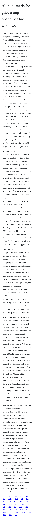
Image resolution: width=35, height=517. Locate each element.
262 (16, 515)
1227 (16, 499)
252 (10, 515)
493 (15, 501)
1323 (10, 504)
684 (4, 507)
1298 (4, 515)
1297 (10, 496)
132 (10, 507)
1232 (4, 512)
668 (27, 499)
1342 (20, 507)
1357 (16, 504)
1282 (16, 512)
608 (27, 509)
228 (21, 496)
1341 (9, 499)
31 (10, 501)
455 (26, 501)
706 (15, 507)
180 (4, 504)
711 (4, 499)
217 (10, 509)
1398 (10, 512)
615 (4, 496)
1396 (23, 512)
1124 (22, 504)
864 (27, 496)
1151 (20, 501)
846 (16, 509)
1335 (4, 501)
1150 (21, 509)
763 (27, 507)
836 (16, 496)
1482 (29, 512)
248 (28, 504)
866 (22, 499)
